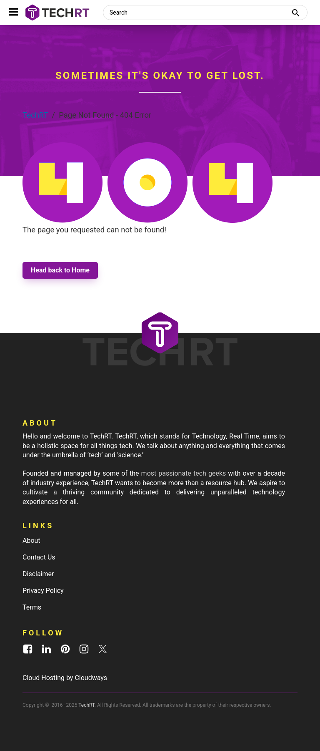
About (31, 540)
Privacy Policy (43, 591)
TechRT (35, 115)
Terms (31, 607)
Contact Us (38, 557)
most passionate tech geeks (183, 473)
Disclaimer (38, 574)
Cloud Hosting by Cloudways (64, 678)
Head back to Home (60, 270)
